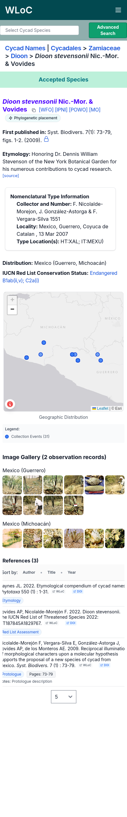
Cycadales (66, 48)
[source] (11, 175)
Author (29, 572)
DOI (78, 591)
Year (72, 572)
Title (52, 572)
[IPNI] (61, 109)
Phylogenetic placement (32, 118)
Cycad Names (25, 48)
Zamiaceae (104, 48)
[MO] (95, 109)
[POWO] (78, 109)
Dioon (19, 56)
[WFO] (46, 109)
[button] (12, 300)
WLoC (58, 591)
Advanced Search (108, 30)
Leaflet (100, 408)
